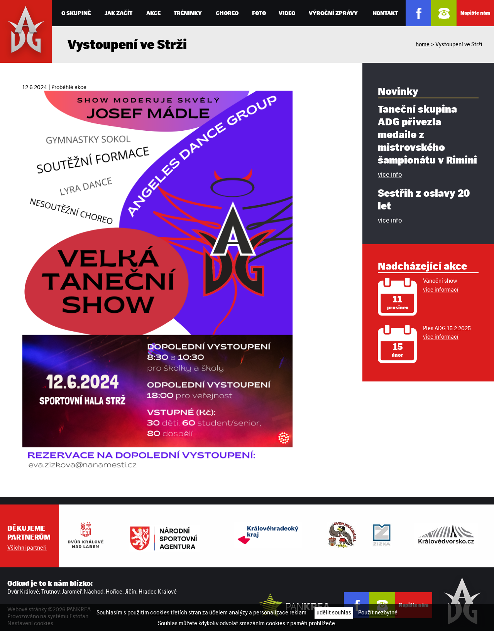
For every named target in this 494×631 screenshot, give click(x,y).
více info (390, 174)
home (423, 44)
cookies (159, 612)
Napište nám (475, 13)
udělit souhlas (333, 612)
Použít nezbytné (378, 612)
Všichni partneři (27, 547)
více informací (440, 289)
